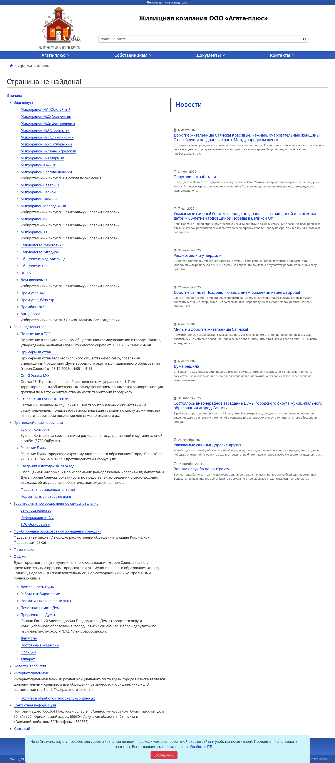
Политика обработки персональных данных (58, 698)
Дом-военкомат (34, 279)
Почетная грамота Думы (41, 607)
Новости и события (30, 666)
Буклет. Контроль (35, 429)
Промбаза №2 (32, 306)
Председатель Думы (38, 614)
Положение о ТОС (36, 333)
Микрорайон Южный (38, 165)
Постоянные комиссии (40, 645)
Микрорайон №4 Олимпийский (47, 137)
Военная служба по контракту (201, 468)
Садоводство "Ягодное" (40, 252)
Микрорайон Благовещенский (46, 172)
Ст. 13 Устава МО (35, 375)
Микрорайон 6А (34, 219)
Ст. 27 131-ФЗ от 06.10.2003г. (45, 399)
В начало (14, 95)
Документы (208, 55)
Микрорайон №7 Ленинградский (48, 151)
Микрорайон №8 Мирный (42, 158)
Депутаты (29, 638)
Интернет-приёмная (31, 673)
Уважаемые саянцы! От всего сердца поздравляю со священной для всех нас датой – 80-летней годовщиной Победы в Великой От (245, 216)
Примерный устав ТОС (40, 352)
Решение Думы (34, 447)
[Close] (164, 755)
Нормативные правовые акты (46, 496)
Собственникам (130, 55)
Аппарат (28, 659)
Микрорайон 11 (34, 232)
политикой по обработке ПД (188, 746)
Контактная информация (35, 705)
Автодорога (30, 313)
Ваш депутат (24, 102)
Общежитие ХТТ (34, 266)
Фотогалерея (25, 549)
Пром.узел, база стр (37, 299)
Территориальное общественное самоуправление (56, 503)
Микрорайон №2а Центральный (48, 123)
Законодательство (29, 326)
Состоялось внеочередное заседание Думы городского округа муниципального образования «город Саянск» (248, 405)
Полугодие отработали (195, 176)
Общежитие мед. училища (43, 259)
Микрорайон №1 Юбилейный (45, 109)
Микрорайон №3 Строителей (45, 130)
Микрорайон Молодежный (43, 206)
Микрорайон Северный (40, 185)
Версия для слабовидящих (167, 2)
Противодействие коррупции (38, 422)
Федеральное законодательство (48, 489)
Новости (189, 104)
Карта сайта (24, 728)
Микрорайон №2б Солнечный (46, 116)
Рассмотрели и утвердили (198, 255)
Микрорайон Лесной (38, 192)
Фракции (28, 652)
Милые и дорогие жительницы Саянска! (211, 329)
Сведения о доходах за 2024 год (48, 466)
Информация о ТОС (37, 517)
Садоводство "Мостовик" (42, 245)
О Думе (20, 556)
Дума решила (186, 366)
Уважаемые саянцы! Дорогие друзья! (208, 444)
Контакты (280, 55)
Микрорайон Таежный (40, 199)
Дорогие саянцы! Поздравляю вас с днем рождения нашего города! (237, 292)
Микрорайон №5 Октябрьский (46, 144)
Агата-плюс (53, 55)
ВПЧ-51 (27, 272)
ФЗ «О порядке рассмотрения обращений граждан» (57, 531)
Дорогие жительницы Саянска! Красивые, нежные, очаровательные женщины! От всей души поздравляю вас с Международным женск (247, 137)
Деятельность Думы (38, 586)
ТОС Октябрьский (35, 524)
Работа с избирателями (40, 593)
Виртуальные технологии (312, 759)
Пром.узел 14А (33, 293)
